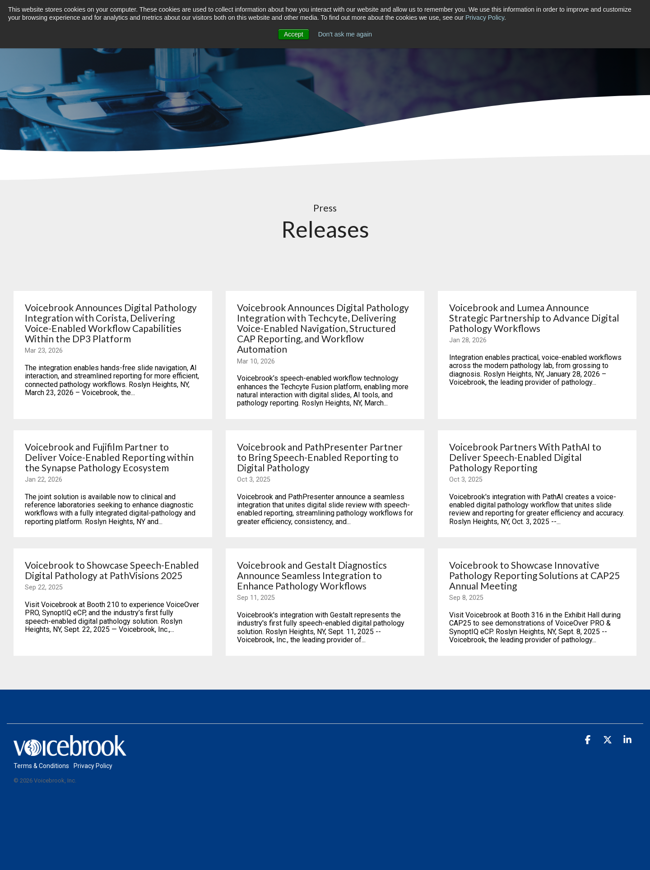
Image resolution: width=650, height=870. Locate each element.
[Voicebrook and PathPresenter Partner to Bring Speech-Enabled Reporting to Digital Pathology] (325, 457)
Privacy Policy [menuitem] (93, 765)
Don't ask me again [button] (345, 34)
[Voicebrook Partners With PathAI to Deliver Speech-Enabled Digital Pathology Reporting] (537, 457)
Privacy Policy (484, 17)
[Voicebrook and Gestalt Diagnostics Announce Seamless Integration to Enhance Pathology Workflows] (325, 575)
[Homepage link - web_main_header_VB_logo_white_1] (70, 750)
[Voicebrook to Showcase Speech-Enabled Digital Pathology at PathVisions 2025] (113, 570)
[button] (588, 740)
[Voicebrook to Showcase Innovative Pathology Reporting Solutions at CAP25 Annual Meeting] (537, 575)
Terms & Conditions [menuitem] (41, 765)
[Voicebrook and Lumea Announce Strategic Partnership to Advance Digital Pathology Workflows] (537, 317)
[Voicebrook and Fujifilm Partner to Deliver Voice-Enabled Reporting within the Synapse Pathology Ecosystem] (113, 457)
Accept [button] (293, 34)
